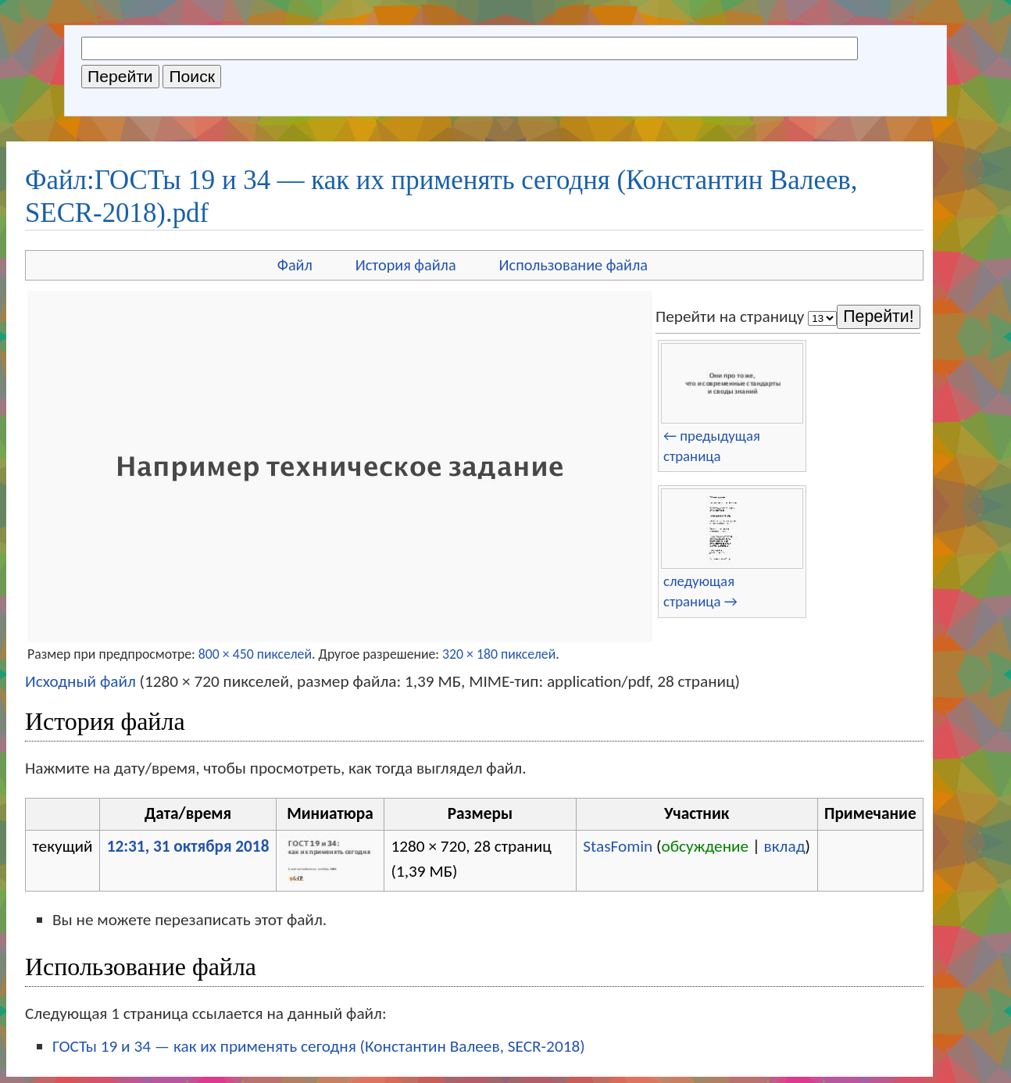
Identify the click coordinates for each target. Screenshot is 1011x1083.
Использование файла (573, 265)
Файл (295, 265)
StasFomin (617, 846)
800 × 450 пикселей (255, 654)
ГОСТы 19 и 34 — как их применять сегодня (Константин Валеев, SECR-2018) (318, 1046)
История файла (405, 265)
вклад (785, 846)
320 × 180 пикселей (499, 654)
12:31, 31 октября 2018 (188, 846)
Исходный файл (80, 681)
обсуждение (705, 846)
